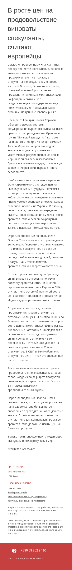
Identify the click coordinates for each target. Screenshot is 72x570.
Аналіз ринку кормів (17, 492)
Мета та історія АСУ (17, 471)
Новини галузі (14, 488)
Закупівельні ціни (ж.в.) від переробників (27, 496)
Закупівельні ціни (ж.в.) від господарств (26, 500)
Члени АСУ (13, 476)
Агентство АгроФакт (21, 449)
